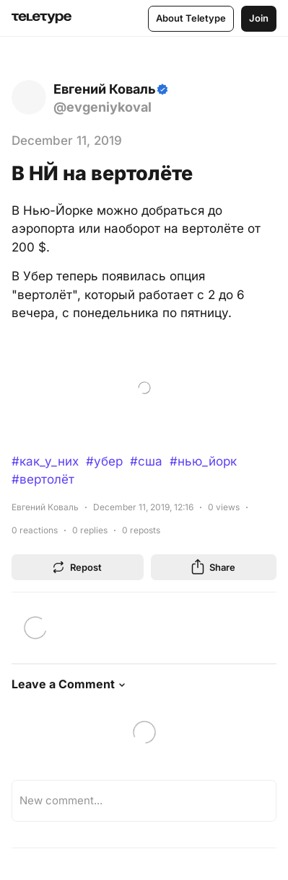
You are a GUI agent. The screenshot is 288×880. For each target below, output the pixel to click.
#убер (104, 461)
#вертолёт (43, 479)
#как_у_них (45, 461)
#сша (146, 461)
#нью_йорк (203, 461)
